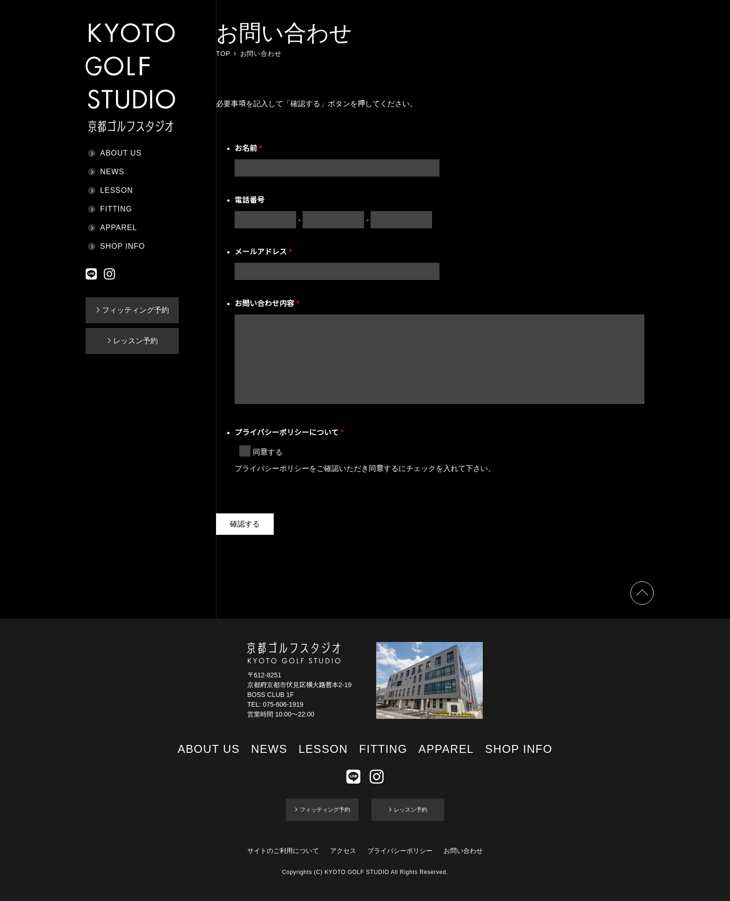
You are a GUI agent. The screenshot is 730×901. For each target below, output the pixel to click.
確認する (245, 524)
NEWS (112, 172)
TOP (223, 53)
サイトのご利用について (283, 850)
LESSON (116, 190)
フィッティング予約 (135, 310)
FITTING (116, 209)
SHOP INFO (122, 246)
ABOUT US (121, 153)
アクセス (343, 850)
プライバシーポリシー (400, 850)
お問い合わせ (463, 850)
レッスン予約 (135, 341)
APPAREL (118, 228)
